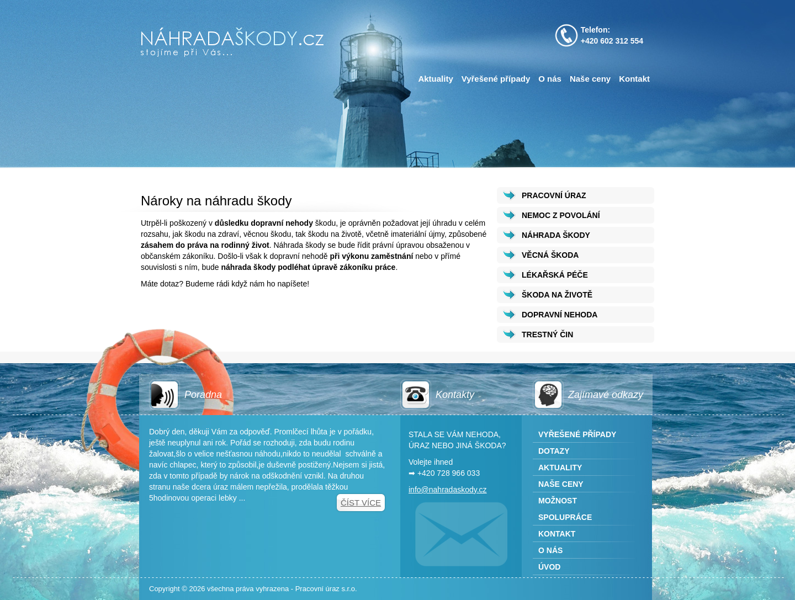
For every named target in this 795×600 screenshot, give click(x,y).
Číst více (361, 502)
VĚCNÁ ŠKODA (550, 255)
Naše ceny (590, 78)
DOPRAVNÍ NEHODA (559, 314)
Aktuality (435, 78)
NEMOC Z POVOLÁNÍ (561, 215)
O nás (549, 78)
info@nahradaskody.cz (448, 489)
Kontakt (634, 78)
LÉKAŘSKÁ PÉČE (555, 274)
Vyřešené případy (496, 78)
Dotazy (554, 451)
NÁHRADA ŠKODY (556, 235)
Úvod (549, 566)
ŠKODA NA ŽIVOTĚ (557, 294)
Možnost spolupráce (565, 509)
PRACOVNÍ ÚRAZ (554, 195)
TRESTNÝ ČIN (547, 334)
